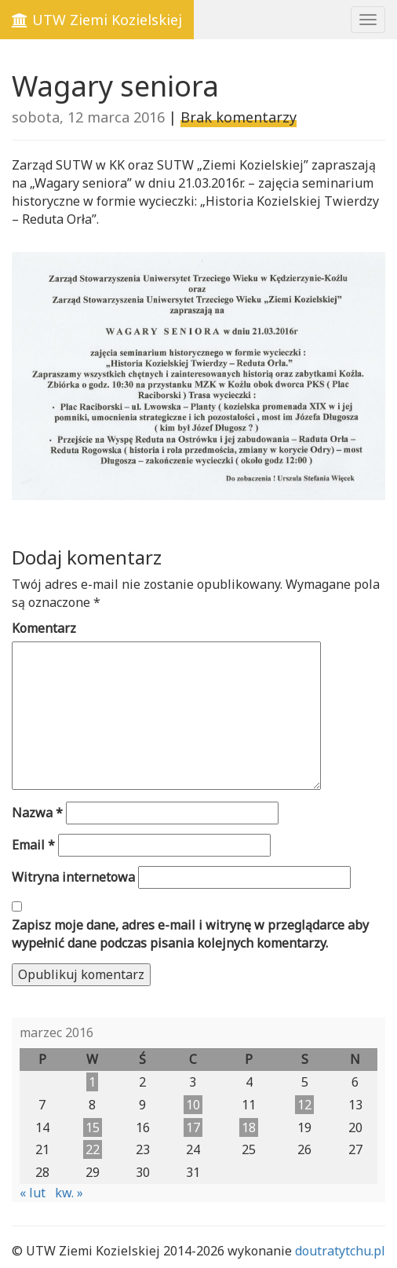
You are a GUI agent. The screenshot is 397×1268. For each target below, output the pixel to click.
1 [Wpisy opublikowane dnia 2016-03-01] (92, 1082)
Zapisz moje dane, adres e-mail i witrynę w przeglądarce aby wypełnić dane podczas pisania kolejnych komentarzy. (190, 934)
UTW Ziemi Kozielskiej (97, 19)
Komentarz (44, 628)
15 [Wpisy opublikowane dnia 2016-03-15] (93, 1127)
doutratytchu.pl (340, 1250)
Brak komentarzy (238, 117)
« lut (33, 1192)
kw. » (69, 1192)
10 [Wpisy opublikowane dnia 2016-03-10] (193, 1104)
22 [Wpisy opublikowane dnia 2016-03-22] (93, 1149)
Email (33, 844)
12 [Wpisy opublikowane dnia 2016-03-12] (304, 1104)
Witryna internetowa (73, 877)
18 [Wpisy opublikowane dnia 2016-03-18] (249, 1127)
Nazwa (37, 812)
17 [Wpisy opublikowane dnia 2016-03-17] (193, 1127)
